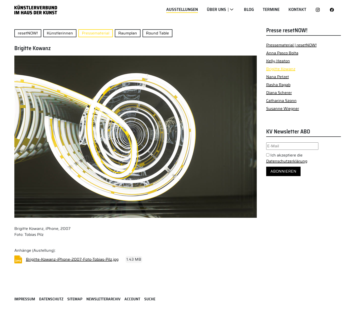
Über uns (216, 9)
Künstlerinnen (60, 33)
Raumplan (127, 33)
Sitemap (74, 299)
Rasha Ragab (278, 85)
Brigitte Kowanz (280, 69)
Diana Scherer (279, 93)
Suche (149, 299)
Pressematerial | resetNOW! (291, 45)
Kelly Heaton (278, 61)
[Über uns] (231, 9)
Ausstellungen (182, 9)
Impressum (24, 299)
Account (132, 299)
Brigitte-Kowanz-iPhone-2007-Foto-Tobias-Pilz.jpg (72, 259)
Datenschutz (51, 299)
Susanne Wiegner (282, 108)
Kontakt (297, 9)
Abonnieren (283, 171)
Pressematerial (95, 33)
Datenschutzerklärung (286, 161)
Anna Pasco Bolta (282, 53)
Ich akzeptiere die (286, 158)
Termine (271, 9)
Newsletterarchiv (103, 299)
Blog (249, 9)
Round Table (157, 33)
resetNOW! (28, 33)
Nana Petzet (277, 77)
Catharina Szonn (281, 100)
